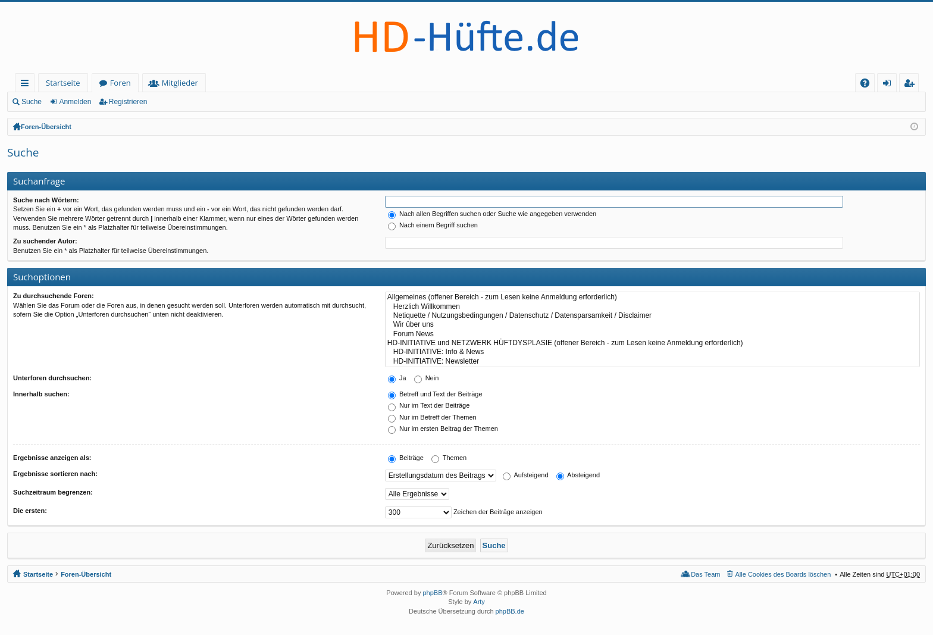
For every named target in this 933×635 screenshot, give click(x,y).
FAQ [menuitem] (868, 84)
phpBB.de (510, 611)
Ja (397, 377)
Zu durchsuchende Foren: (53, 295)
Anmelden (75, 102)
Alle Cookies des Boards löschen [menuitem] (783, 574)
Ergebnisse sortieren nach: (55, 473)
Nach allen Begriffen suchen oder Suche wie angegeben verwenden (492, 213)
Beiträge (406, 457)
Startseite (63, 82)
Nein (426, 377)
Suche (31, 102)
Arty (479, 601)
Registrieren (128, 102)
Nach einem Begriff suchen (433, 225)
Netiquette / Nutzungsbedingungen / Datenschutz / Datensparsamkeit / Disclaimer (652, 315)
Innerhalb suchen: (41, 394)
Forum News (652, 334)
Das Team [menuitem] (705, 574)
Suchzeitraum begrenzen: (53, 492)
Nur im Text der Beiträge (428, 405)
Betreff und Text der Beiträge (435, 394)
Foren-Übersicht (46, 126)
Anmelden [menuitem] (890, 84)
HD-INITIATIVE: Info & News (652, 352)
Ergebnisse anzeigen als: (52, 457)
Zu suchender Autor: (45, 241)
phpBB (432, 592)
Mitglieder (180, 82)
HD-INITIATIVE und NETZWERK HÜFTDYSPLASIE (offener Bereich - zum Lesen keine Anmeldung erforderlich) (652, 343)
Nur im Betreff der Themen (432, 417)
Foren (120, 82)
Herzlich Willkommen (652, 306)
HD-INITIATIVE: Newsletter (652, 361)
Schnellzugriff (27, 84)
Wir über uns (652, 324)
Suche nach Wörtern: (46, 200)
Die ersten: (30, 510)
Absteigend (578, 474)
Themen (449, 457)
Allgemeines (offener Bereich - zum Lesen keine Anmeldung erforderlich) (652, 297)
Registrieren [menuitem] (911, 84)
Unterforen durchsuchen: (52, 377)
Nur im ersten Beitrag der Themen (443, 428)
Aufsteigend (526, 474)
